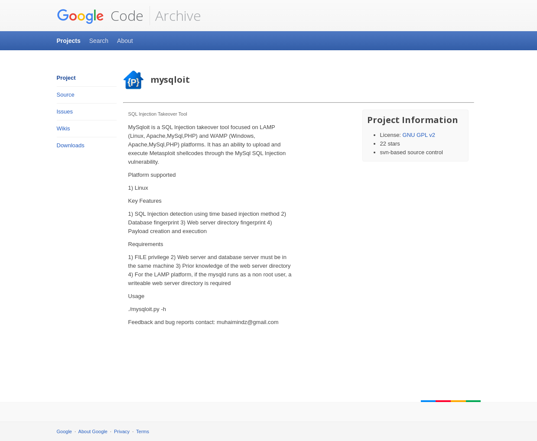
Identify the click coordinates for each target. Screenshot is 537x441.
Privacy (122, 431)
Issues (65, 111)
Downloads (71, 145)
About (125, 40)
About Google (92, 431)
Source (66, 94)
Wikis (63, 128)
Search (98, 40)
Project (66, 78)
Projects (69, 40)
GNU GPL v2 (419, 135)
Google (64, 431)
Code (100, 15)
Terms (142, 431)
